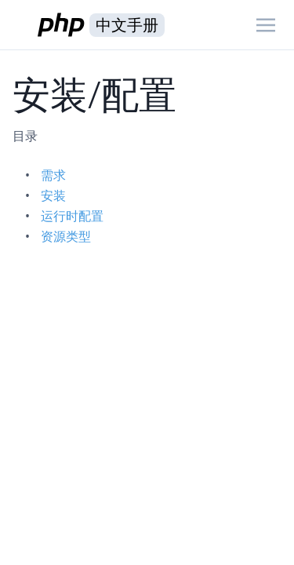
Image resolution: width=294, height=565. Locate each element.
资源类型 (66, 236)
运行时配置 (72, 215)
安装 (53, 195)
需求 (53, 175)
